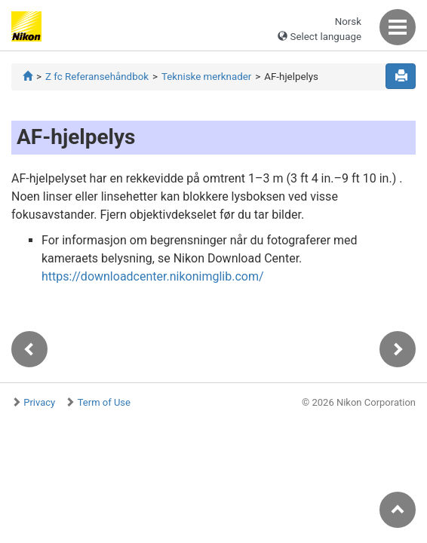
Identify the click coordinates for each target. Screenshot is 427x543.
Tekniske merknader (206, 76)
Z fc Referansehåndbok (97, 76)
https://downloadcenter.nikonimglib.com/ (152, 276)
